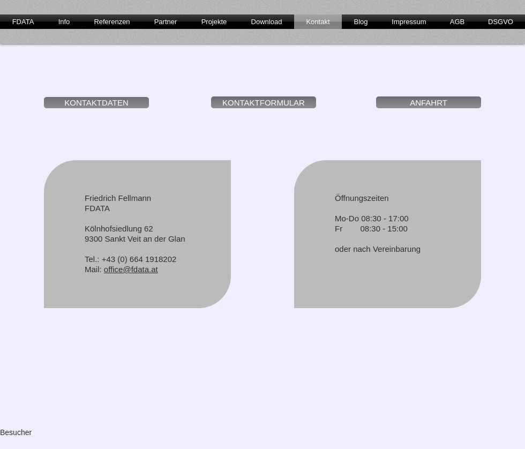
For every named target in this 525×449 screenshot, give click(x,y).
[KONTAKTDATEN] (96, 102)
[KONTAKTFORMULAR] (263, 102)
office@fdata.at (131, 269)
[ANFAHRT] (428, 102)
